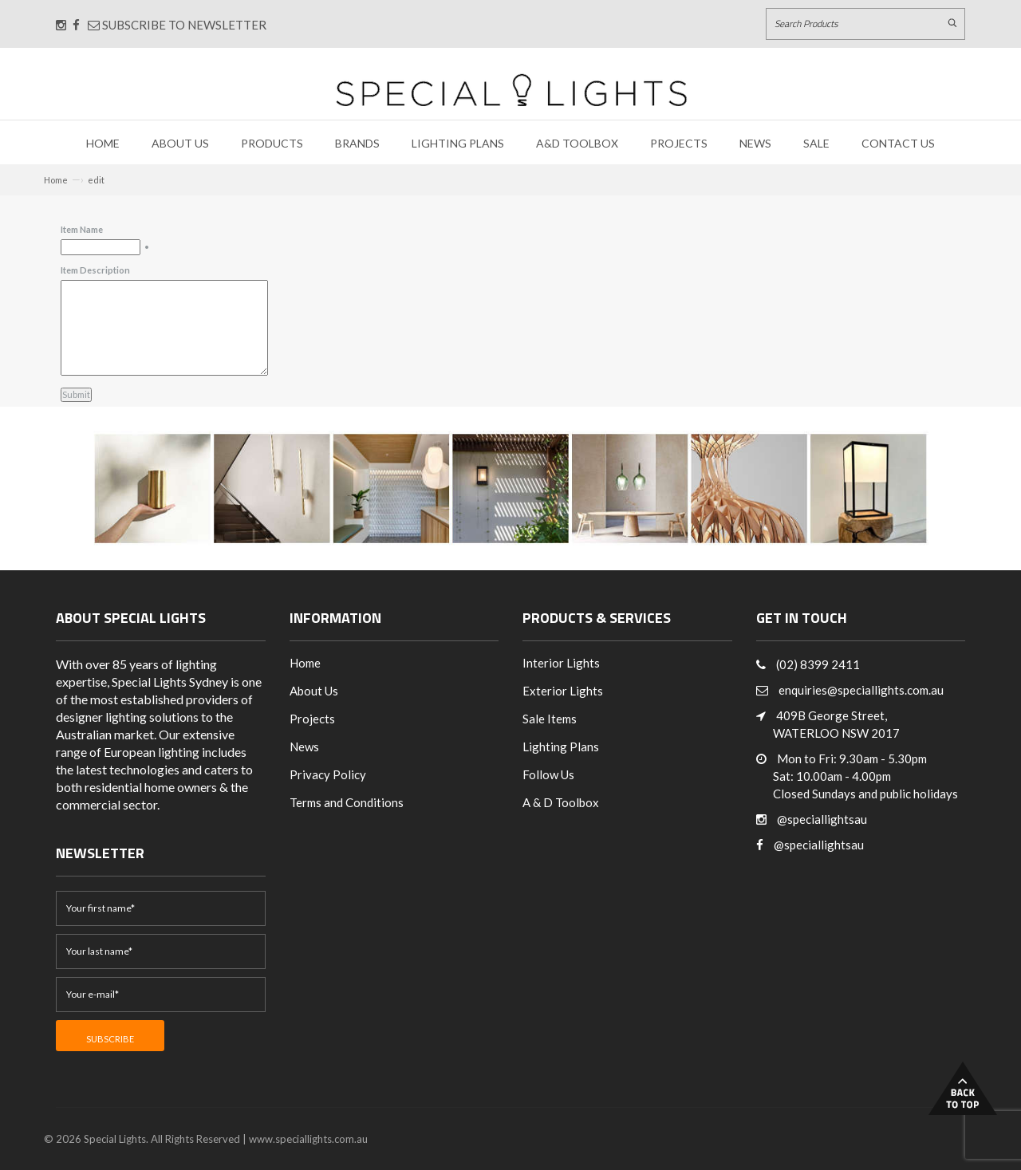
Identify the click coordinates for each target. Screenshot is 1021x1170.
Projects (679, 143)
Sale (816, 143)
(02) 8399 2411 (818, 664)
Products (272, 143)
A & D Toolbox (560, 802)
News (755, 143)
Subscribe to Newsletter (177, 25)
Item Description (95, 270)
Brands (357, 143)
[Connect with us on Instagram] (61, 25)
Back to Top (962, 1088)
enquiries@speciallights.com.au (861, 690)
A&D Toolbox (577, 143)
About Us (180, 143)
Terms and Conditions (347, 802)
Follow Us (548, 774)
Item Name (82, 229)
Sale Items (549, 718)
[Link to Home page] (511, 90)
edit (96, 180)
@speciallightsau (822, 819)
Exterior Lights (562, 690)
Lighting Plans (458, 143)
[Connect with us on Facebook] (76, 25)
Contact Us (898, 143)
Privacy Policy (328, 774)
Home (103, 143)
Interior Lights (561, 663)
